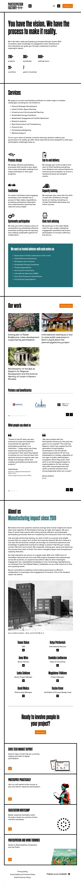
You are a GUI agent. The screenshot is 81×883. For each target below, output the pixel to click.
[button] (30, 6)
